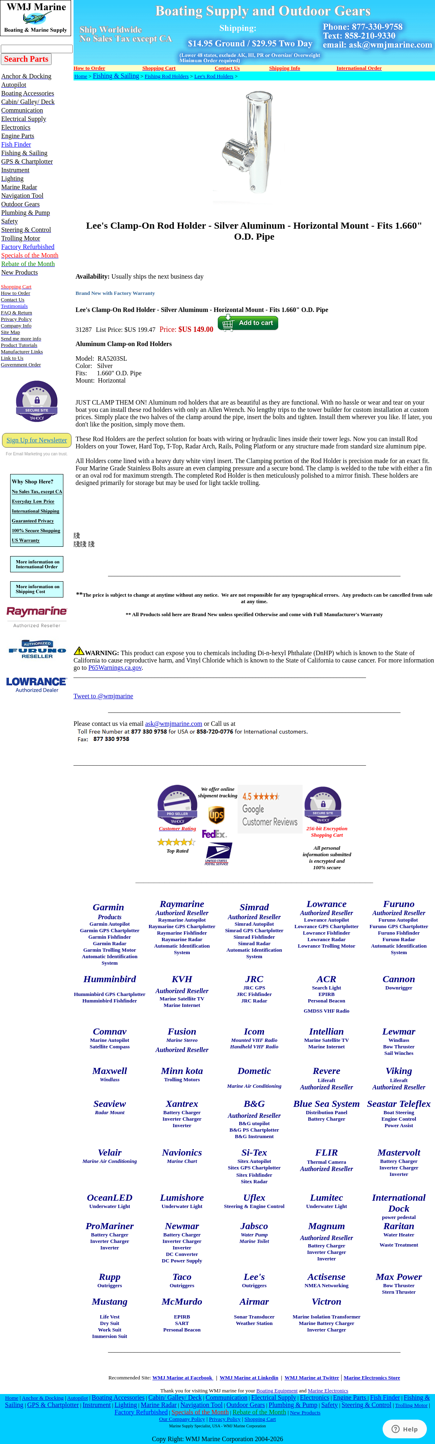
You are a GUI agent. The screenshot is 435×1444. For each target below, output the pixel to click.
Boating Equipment (276, 1391)
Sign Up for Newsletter (36, 440)
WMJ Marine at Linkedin (249, 1378)
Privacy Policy (224, 1419)
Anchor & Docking (43, 1398)
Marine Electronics (328, 1391)
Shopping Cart (260, 1419)
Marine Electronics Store (372, 1378)
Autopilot (77, 1398)
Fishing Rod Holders (166, 76)
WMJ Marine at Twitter (312, 1378)
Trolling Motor (411, 1405)
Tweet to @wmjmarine (103, 696)
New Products (305, 1412)
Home (80, 76)
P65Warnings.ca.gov (114, 667)
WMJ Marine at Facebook (182, 1378)
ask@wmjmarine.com (173, 723)
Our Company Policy (182, 1419)
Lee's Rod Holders (213, 76)
